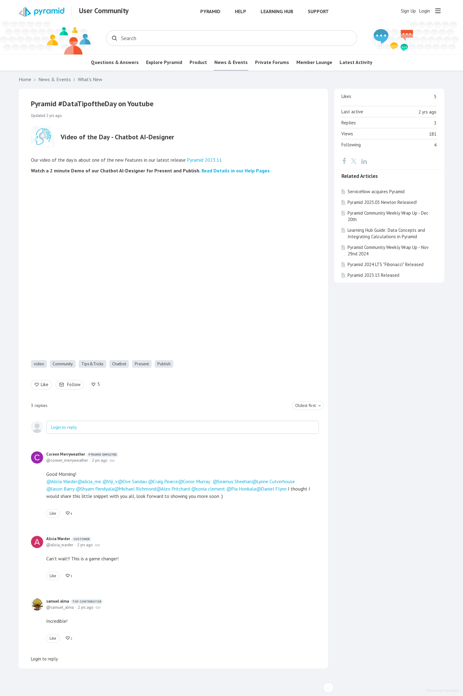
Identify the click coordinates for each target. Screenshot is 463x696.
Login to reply (64, 427)
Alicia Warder (64, 481)
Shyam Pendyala (97, 489)
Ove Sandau (134, 481)
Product (198, 62)
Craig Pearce (165, 481)
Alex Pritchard (175, 489)
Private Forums (272, 62)
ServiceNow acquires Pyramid (376, 191)
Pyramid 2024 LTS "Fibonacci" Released (385, 264)
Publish (164, 364)
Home (25, 79)
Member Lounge (314, 62)
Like (44, 384)
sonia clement (210, 489)
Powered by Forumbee (442, 691)
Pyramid (210, 11)
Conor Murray (196, 481)
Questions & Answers (115, 62)
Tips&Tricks (92, 364)
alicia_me (91, 481)
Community (63, 364)
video (39, 364)
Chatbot (119, 364)
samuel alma (74, 601)
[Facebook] (344, 161)
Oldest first (305, 405)
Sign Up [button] (408, 11)
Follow (74, 384)
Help (240, 11)
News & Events (231, 62)
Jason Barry (62, 489)
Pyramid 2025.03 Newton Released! (382, 202)
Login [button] (424, 11)
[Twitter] (353, 161)
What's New (90, 79)
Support (318, 11)
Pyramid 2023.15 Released (373, 275)
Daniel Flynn (274, 489)
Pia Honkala (243, 489)
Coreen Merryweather (82, 454)
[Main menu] (437, 10)
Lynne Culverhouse (276, 481)
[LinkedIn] (364, 161)
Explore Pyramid (164, 62)
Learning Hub (277, 11)
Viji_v (112, 481)
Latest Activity (356, 62)
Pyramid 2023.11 (204, 160)
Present (142, 364)
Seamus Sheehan (234, 481)
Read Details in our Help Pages (235, 170)
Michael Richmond (137, 489)
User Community (104, 10)
